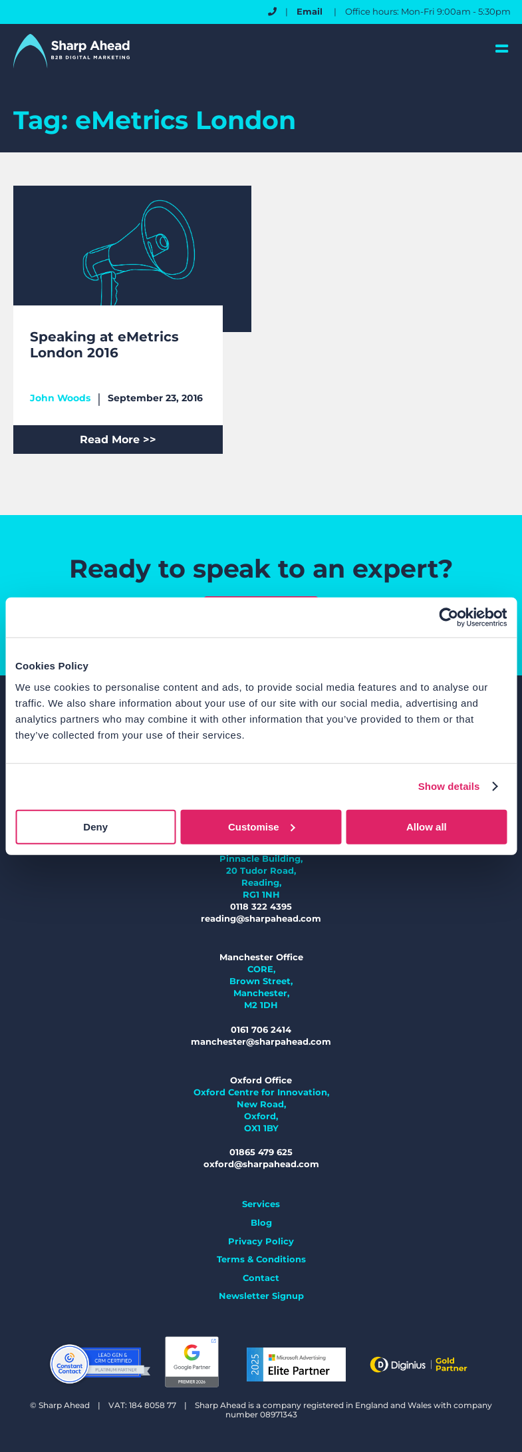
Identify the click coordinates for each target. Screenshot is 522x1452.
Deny (95, 826)
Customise (261, 826)
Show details (449, 786)
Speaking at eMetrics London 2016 (104, 345)
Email (311, 11)
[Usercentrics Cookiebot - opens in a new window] (448, 618)
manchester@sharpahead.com (261, 1041)
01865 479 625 (261, 1152)
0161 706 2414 (261, 1029)
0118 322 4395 (261, 906)
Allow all (426, 826)
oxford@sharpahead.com (261, 1164)
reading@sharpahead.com (261, 918)
